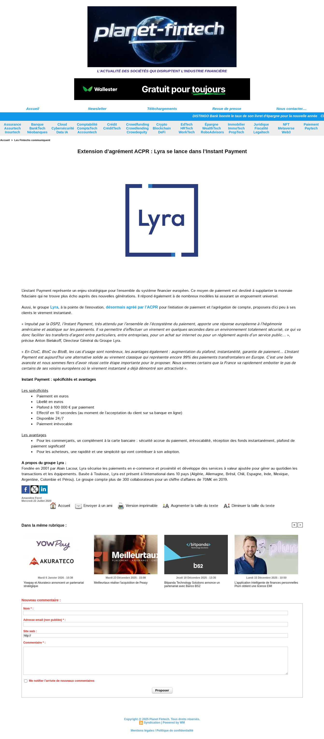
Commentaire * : (34, 642)
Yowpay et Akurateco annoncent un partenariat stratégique (54, 584)
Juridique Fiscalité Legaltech (261, 128)
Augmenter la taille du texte (190, 506)
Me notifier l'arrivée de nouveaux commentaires (61, 680)
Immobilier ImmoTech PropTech (236, 128)
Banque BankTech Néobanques (37, 128)
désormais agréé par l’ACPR (132, 307)
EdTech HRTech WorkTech (186, 128)
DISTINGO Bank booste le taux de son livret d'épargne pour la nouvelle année (256, 116)
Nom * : (28, 608)
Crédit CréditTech (112, 126)
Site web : (30, 631)
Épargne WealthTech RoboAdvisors (212, 128)
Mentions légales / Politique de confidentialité (162, 730)
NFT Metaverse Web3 (286, 128)
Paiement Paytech (311, 126)
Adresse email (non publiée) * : (44, 620)
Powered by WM (174, 722)
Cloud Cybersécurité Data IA (62, 128)
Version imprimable (137, 506)
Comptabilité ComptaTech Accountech (87, 128)
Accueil (32, 109)
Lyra (54, 307)
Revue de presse (226, 109)
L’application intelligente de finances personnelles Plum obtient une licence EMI (266, 584)
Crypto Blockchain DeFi (162, 128)
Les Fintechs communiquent (32, 140)
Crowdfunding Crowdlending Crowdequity (137, 128)
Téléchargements (162, 109)
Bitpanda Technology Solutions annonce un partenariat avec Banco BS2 (192, 584)
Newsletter (97, 109)
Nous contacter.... (291, 109)
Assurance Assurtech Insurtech (12, 128)
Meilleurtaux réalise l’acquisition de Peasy (121, 582)
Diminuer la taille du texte (249, 506)
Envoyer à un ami (93, 506)
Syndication (152, 722)
